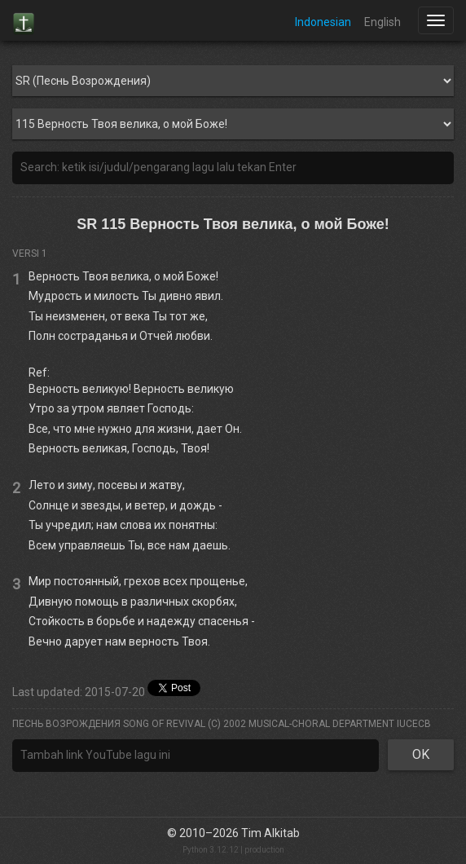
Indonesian (323, 22)
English (382, 22)
